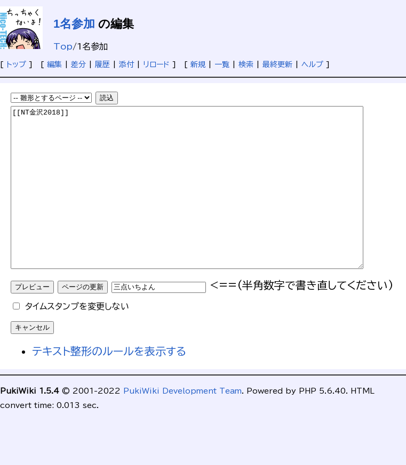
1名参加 (74, 23)
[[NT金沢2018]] (208, 203)
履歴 (102, 64)
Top (63, 46)
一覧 (221, 64)
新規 (197, 64)
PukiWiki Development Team (182, 423)
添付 (126, 64)
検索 (245, 64)
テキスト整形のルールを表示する (109, 383)
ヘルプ (312, 64)
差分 (78, 64)
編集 (54, 64)
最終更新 (277, 64)
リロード (156, 64)
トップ (16, 64)
